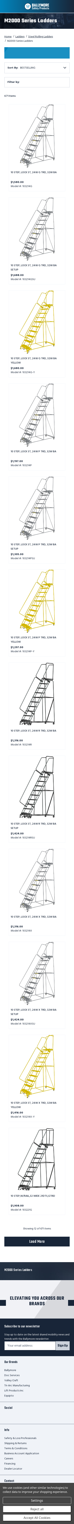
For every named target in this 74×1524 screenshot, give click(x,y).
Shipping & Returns (15, 1443)
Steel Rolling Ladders (40, 36)
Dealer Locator (13, 1469)
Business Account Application (21, 1453)
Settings (37, 1500)
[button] (37, 82)
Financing (9, 1464)
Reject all (37, 1509)
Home (8, 36)
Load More (37, 1242)
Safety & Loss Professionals (20, 1438)
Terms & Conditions (15, 1448)
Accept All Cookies (37, 1518)
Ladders (19, 36)
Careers (8, 1458)
